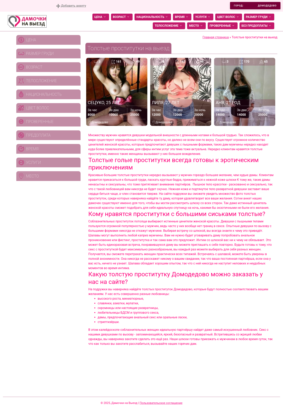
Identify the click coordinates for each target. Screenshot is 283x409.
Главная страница (215, 37)
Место (196, 25)
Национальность (152, 17)
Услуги (203, 17)
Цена (100, 17)
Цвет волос (228, 17)
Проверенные (223, 25)
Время (182, 17)
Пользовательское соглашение (161, 403)
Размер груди (259, 17)
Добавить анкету (71, 6)
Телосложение (169, 25)
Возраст (122, 17)
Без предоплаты (256, 25)
